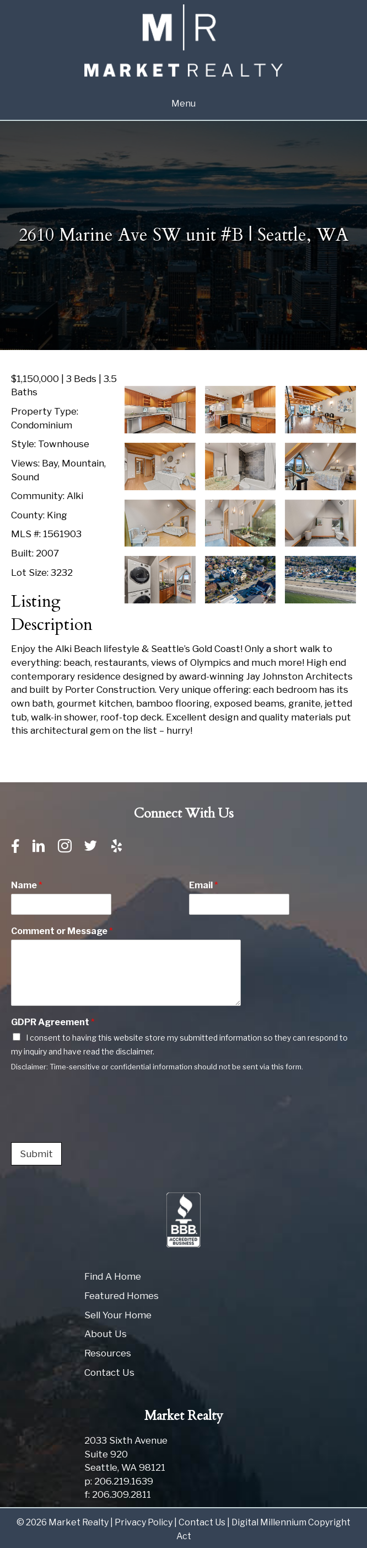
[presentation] (95, 1124)
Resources (107, 1353)
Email (203, 885)
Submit (36, 1153)
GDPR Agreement (53, 1022)
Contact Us (109, 1372)
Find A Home (112, 1276)
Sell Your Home (118, 1315)
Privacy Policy (143, 1522)
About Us (105, 1333)
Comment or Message (62, 931)
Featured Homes (121, 1295)
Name (26, 885)
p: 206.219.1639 (118, 1481)
